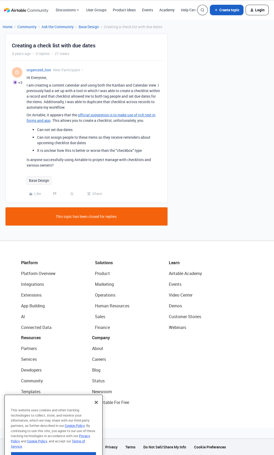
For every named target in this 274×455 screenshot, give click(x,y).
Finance (102, 327)
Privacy (111, 446)
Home (7, 26)
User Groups (96, 9)
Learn (174, 263)
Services (29, 359)
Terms (130, 446)
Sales (100, 316)
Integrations (32, 284)
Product (102, 273)
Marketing (104, 284)
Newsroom (102, 391)
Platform (29, 263)
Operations (105, 295)
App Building (33, 306)
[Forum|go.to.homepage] (26, 10)
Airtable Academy (185, 273)
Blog (96, 370)
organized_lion (39, 69)
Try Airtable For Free (110, 402)
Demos (175, 306)
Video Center (180, 295)
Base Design (89, 26)
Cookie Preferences (210, 446)
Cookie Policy (75, 434)
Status (98, 381)
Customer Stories (185, 316)
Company (101, 338)
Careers (99, 359)
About (97, 348)
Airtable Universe (37, 402)
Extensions (31, 295)
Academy (167, 9)
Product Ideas (124, 9)
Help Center (190, 9)
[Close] (96, 411)
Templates (30, 391)
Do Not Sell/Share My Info (164, 446)
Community (27, 26)
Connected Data (36, 327)
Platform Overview (38, 273)
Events (147, 9)
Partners (29, 348)
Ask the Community (58, 26)
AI (23, 316)
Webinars (177, 327)
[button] (226, 10)
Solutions (104, 263)
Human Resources (112, 306)
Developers (31, 370)
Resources (31, 338)
